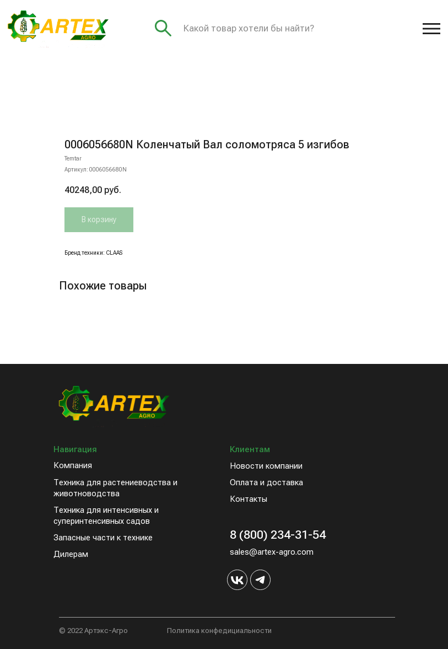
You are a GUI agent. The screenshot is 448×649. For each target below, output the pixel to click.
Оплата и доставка (266, 482)
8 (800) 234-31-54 (278, 534)
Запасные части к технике (103, 538)
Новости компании (266, 466)
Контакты (248, 499)
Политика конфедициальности (219, 630)
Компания (72, 465)
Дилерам (70, 554)
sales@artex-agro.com (272, 552)
